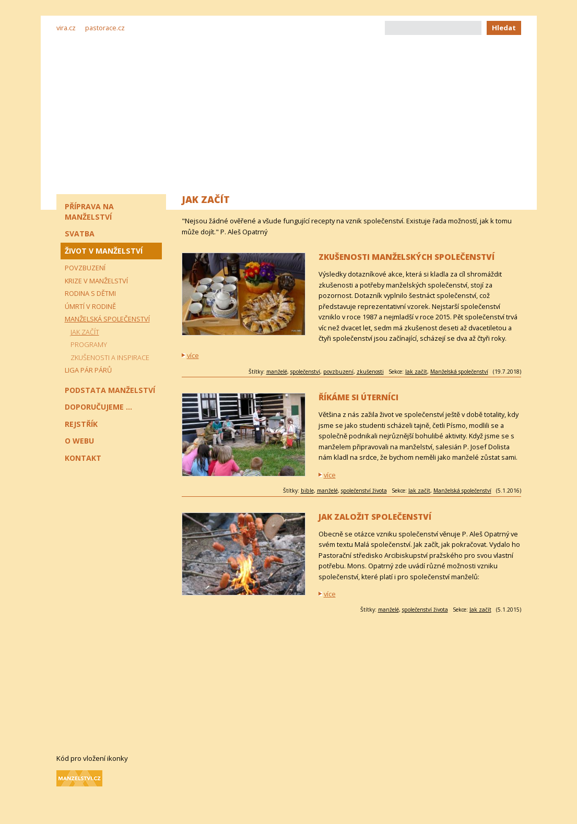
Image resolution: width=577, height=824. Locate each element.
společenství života (364, 490)
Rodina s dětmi (90, 293)
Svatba (80, 233)
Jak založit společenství (375, 516)
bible (307, 490)
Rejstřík (81, 424)
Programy (88, 344)
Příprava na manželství (89, 211)
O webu (79, 441)
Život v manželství (104, 251)
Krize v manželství (96, 280)
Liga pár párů (88, 370)
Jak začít (416, 371)
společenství (305, 371)
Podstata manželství (110, 390)
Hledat (504, 27)
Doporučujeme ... (98, 407)
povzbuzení (338, 371)
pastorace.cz (105, 27)
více (193, 355)
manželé (276, 371)
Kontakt (83, 458)
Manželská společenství (459, 371)
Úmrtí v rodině (90, 306)
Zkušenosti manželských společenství (406, 257)
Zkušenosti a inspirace (109, 357)
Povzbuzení (85, 267)
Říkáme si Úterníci (358, 397)
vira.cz (66, 27)
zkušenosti (370, 371)
